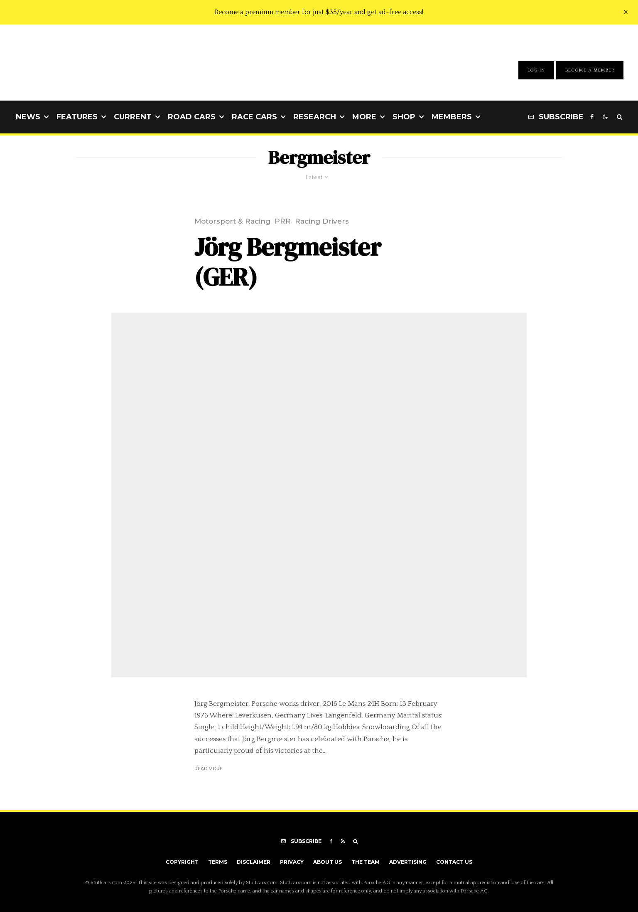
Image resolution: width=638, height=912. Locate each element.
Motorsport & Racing (232, 221)
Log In (536, 70)
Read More (208, 769)
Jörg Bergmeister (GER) (287, 262)
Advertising (408, 862)
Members (452, 116)
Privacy (292, 862)
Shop (404, 116)
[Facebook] (592, 117)
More (364, 116)
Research (314, 116)
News (28, 116)
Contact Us (454, 862)
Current (133, 116)
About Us (327, 862)
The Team (365, 862)
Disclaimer (253, 862)
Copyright (182, 862)
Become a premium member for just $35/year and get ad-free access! (319, 12)
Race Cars (254, 116)
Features (77, 116)
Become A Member (589, 70)
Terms (217, 862)
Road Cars (192, 116)
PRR (283, 221)
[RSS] (343, 841)
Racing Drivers (322, 221)
